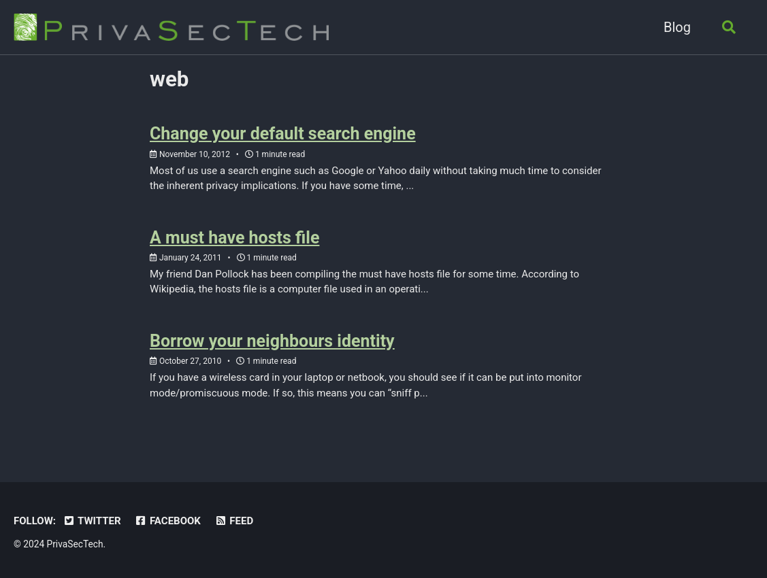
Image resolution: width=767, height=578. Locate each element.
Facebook (168, 521)
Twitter (92, 521)
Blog (677, 27)
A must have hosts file (234, 238)
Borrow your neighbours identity (272, 341)
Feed (233, 521)
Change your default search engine (283, 133)
